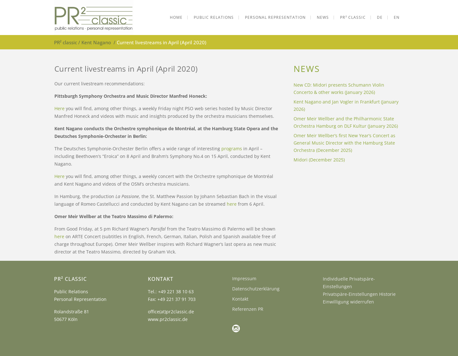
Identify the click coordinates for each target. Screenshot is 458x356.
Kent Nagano (96, 42)
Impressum (244, 278)
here (232, 204)
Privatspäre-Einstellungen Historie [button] (359, 294)
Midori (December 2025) (319, 160)
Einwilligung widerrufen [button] (348, 302)
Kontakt (240, 299)
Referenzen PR (247, 309)
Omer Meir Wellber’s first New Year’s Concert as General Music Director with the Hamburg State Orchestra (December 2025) (344, 142)
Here (59, 108)
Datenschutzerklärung (256, 289)
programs (232, 149)
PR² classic (65, 42)
